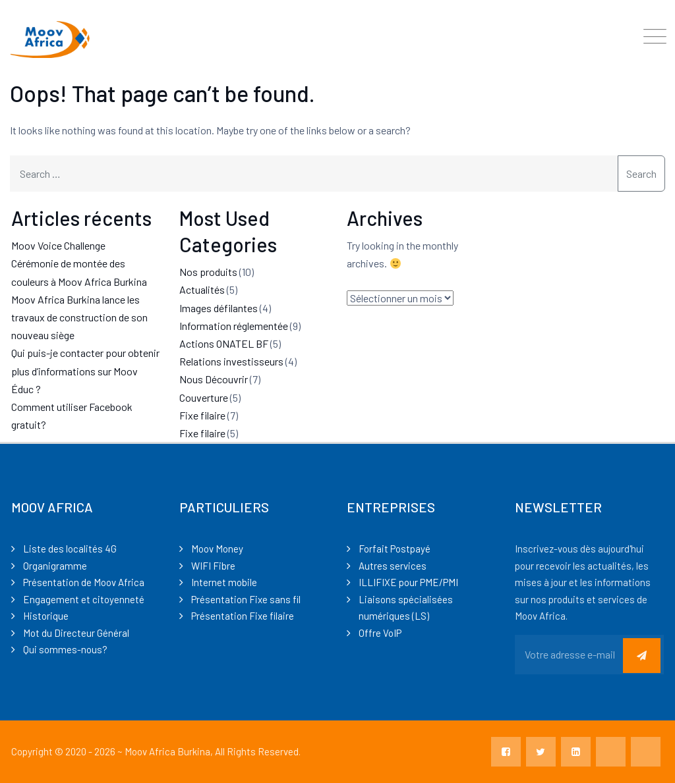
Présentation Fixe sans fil (246, 599)
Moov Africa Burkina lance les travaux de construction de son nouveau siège (79, 317)
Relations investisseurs (231, 361)
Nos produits (208, 271)
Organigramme (55, 566)
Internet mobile (224, 582)
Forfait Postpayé (394, 548)
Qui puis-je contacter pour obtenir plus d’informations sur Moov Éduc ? (85, 370)
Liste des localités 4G (70, 548)
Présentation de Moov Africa (83, 582)
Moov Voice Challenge (58, 245)
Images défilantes (218, 308)
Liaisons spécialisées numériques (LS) (406, 607)
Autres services (392, 566)
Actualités (202, 289)
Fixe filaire (202, 415)
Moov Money (217, 548)
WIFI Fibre (213, 566)
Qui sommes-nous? (65, 649)
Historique (46, 616)
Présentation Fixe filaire (242, 616)
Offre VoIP (380, 633)
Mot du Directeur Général (76, 633)
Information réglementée (233, 325)
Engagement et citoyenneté (83, 599)
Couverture (203, 397)
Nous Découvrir (213, 379)
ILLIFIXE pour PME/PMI (408, 582)
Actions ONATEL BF (223, 343)
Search (641, 173)
